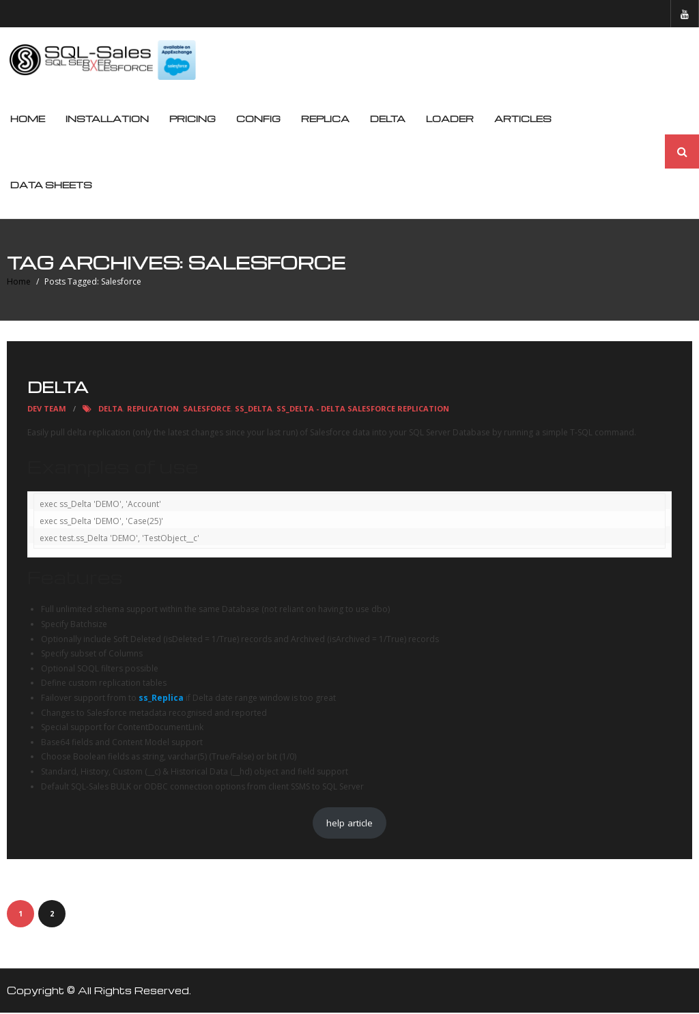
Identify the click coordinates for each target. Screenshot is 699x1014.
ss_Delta (253, 409)
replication (153, 409)
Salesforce (207, 409)
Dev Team (46, 409)
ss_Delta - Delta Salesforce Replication (362, 409)
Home (27, 120)
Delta (57, 387)
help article (349, 824)
